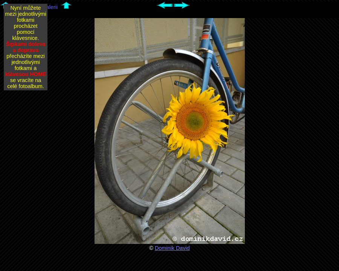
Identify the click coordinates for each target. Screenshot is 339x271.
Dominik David (172, 248)
